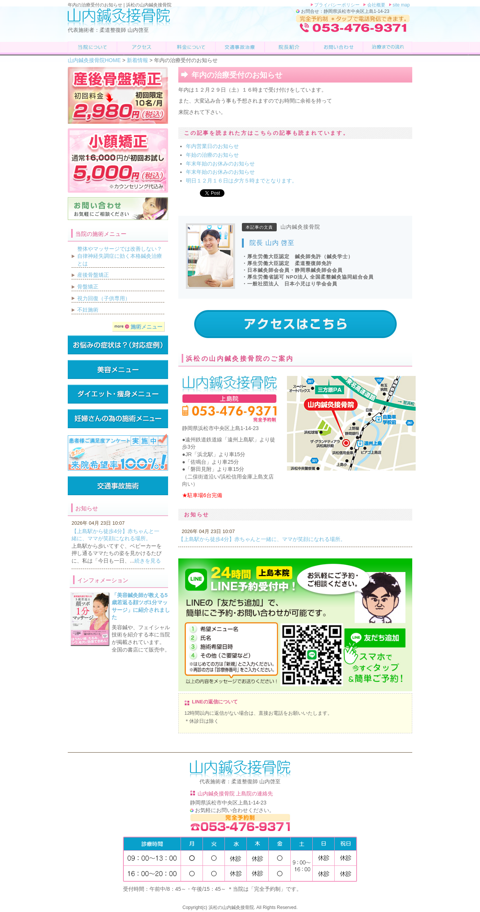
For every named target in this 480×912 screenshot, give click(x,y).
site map (400, 5)
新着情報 (137, 60)
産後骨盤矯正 (93, 275)
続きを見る (147, 561)
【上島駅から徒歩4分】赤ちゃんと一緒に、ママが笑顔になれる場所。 (262, 539)
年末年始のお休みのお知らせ (220, 164)
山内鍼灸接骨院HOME (94, 60)
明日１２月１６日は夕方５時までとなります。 (241, 181)
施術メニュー (138, 327)
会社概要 (375, 5)
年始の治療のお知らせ (212, 155)
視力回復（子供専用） (103, 298)
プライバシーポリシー (336, 5)
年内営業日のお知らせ (212, 146)
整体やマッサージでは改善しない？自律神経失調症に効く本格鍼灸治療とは (119, 256)
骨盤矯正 (87, 287)
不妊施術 (87, 310)
